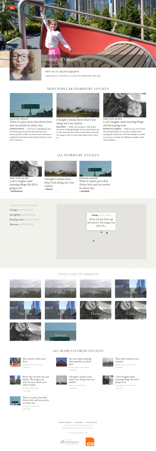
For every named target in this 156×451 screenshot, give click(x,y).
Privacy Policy (78, 422)
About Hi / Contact (65, 422)
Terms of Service (91, 422)
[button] (101, 231)
